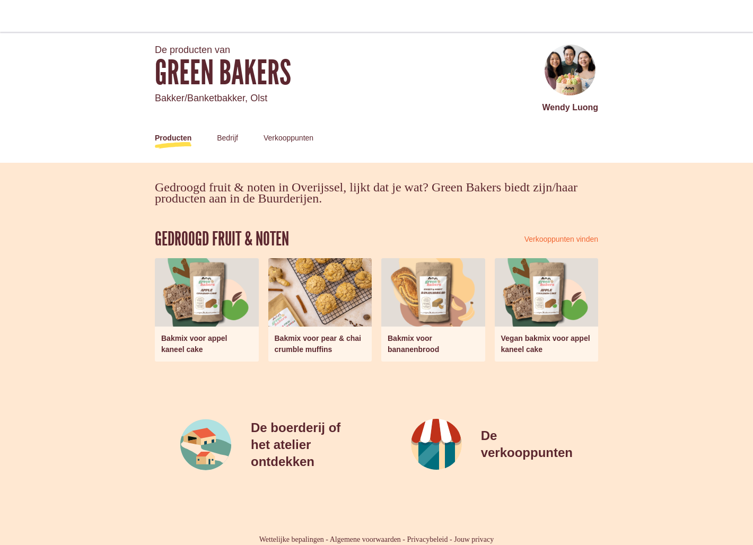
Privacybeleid (427, 539)
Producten (173, 138)
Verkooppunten (288, 138)
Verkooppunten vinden (561, 239)
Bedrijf (227, 138)
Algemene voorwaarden (365, 539)
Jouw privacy (474, 539)
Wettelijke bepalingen (291, 539)
